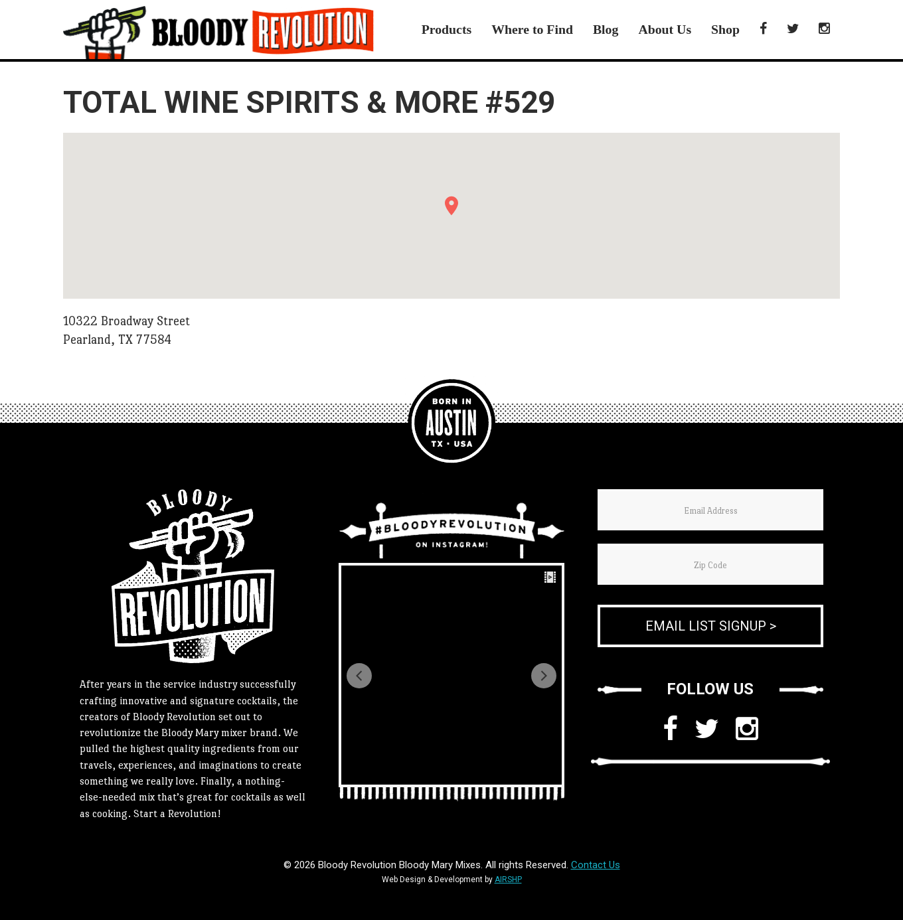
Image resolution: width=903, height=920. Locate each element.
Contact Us (595, 865)
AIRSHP (508, 879)
